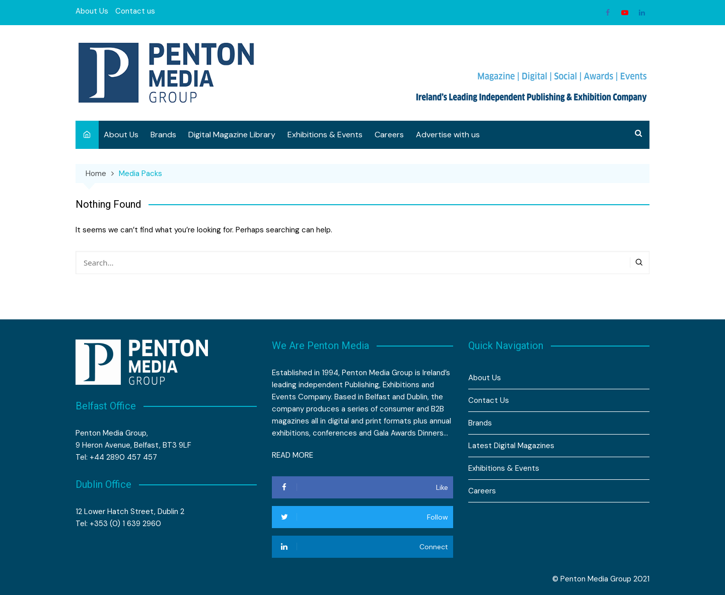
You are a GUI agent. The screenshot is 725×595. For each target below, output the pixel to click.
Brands (163, 134)
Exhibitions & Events (324, 134)
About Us (92, 11)
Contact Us (488, 400)
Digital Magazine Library (231, 134)
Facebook (607, 12)
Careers (389, 134)
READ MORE (292, 455)
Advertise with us (448, 134)
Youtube (624, 12)
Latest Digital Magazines (511, 446)
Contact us (135, 11)
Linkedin (641, 12)
